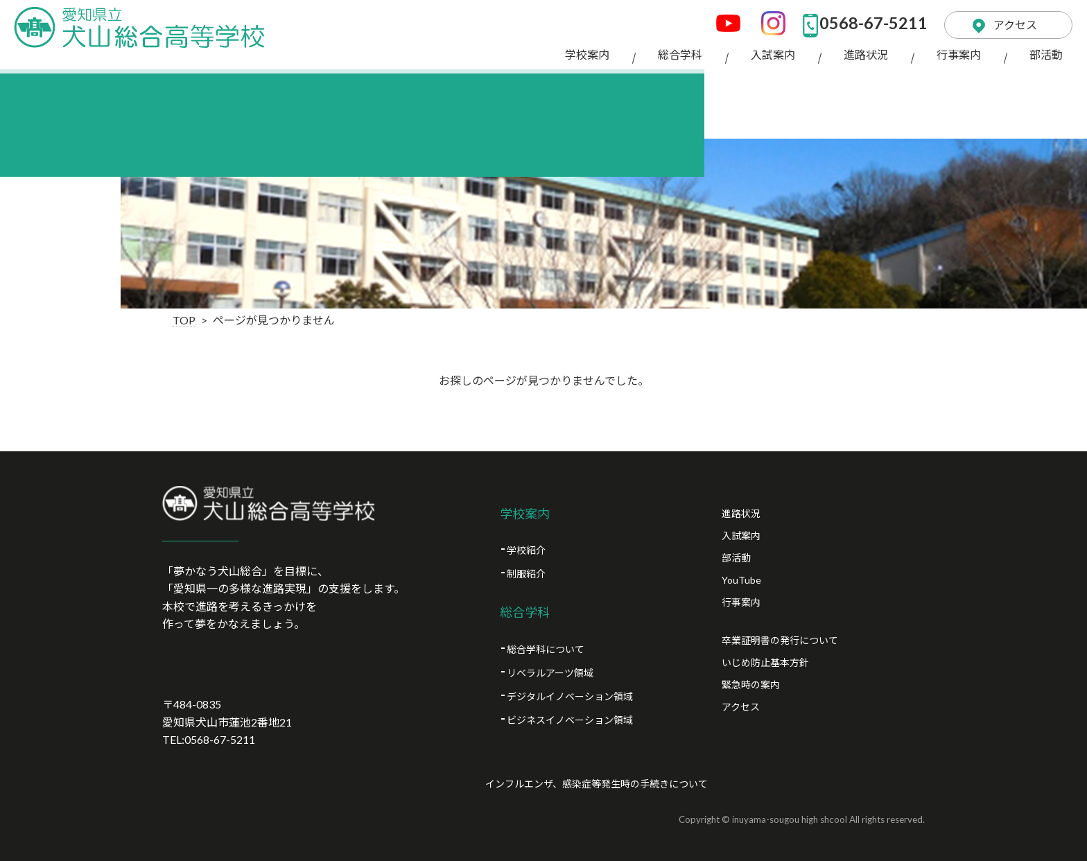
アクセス (1009, 20)
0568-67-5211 (859, 21)
